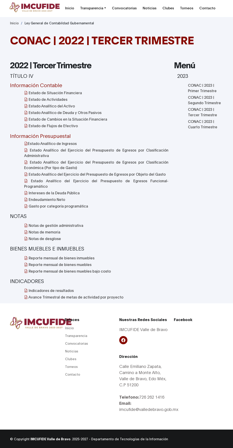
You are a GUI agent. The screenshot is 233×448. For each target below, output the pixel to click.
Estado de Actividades (45, 99)
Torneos (186, 7)
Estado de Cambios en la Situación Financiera (65, 118)
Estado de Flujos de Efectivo (51, 125)
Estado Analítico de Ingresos (50, 143)
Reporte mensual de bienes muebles (57, 264)
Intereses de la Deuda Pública (52, 192)
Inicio (69, 7)
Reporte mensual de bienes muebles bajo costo (67, 270)
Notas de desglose (42, 238)
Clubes (168, 7)
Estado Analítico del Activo (49, 105)
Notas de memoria (42, 231)
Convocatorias (124, 7)
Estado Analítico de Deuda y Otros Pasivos (62, 112)
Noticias (150, 7)
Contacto (207, 7)
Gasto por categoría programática (56, 205)
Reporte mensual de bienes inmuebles (59, 257)
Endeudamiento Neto (44, 199)
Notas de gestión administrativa (53, 225)
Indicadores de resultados (49, 290)
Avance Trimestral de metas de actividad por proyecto (73, 296)
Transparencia (91, 7)
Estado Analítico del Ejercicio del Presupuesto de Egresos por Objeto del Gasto (95, 174)
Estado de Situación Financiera (53, 92)
